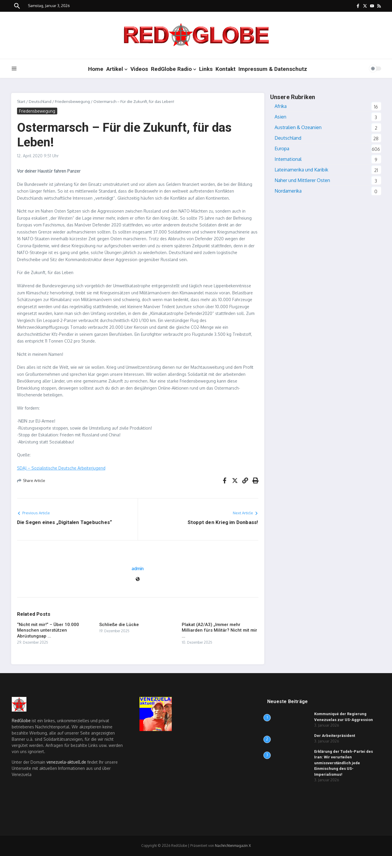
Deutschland (40, 101)
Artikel (116, 69)
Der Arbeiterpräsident (334, 735)
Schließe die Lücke (119, 624)
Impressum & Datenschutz (272, 69)
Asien (280, 117)
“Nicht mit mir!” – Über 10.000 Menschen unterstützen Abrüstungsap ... (48, 630)
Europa (282, 148)
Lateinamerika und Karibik (301, 170)
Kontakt (225, 69)
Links (206, 69)
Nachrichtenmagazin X (233, 845)
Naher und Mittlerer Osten (302, 180)
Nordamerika (288, 191)
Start (21, 101)
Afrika (281, 106)
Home (95, 69)
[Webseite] (138, 579)
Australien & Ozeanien (298, 127)
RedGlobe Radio (173, 69)
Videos (139, 69)
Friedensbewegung (72, 101)
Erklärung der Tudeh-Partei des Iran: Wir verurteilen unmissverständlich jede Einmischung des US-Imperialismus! (343, 763)
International (288, 159)
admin (138, 568)
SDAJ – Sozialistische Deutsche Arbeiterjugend (61, 467)
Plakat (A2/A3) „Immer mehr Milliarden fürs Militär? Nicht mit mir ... (219, 630)
